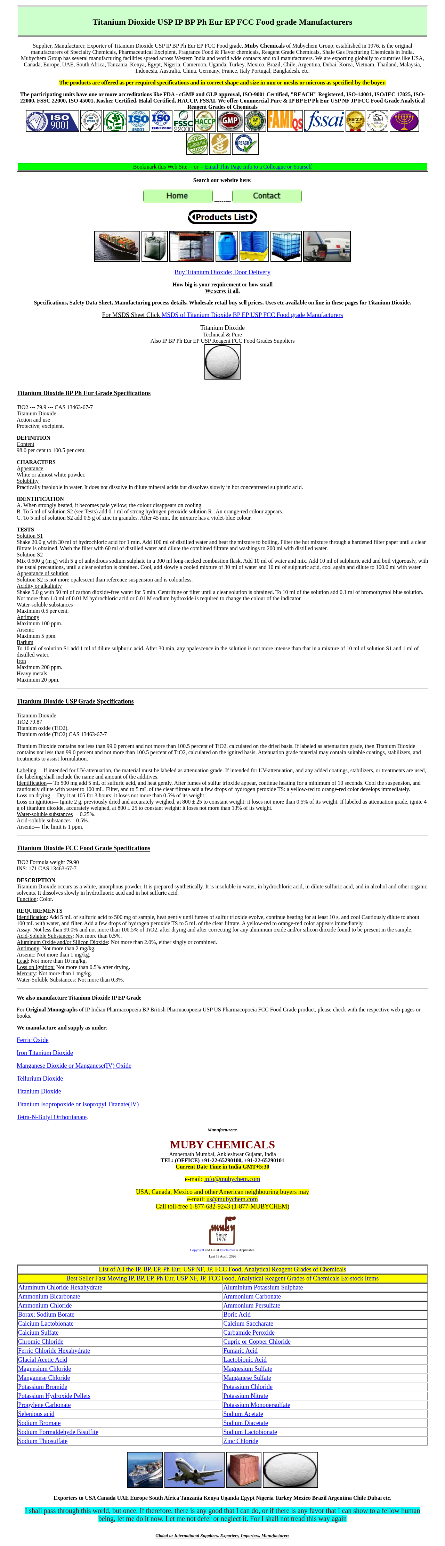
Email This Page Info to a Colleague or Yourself (258, 167)
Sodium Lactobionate (250, 1432)
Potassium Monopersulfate (257, 1404)
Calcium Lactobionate (45, 1323)
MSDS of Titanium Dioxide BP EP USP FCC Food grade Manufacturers (252, 314)
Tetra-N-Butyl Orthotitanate (52, 1117)
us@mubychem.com (232, 1199)
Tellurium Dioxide (40, 1078)
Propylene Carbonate (44, 1404)
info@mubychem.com (232, 1178)
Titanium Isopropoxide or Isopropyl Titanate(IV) (78, 1104)
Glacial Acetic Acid (42, 1359)
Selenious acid (36, 1413)
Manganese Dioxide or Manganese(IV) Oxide (74, 1065)
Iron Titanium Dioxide (45, 1052)
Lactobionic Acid (245, 1359)
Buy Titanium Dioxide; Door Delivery (222, 272)
